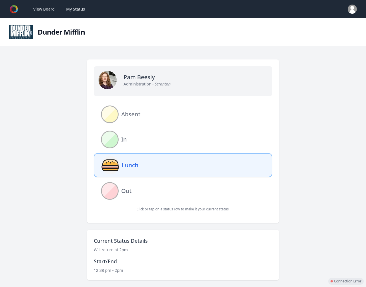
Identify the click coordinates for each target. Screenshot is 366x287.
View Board (44, 9)
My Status (75, 9)
